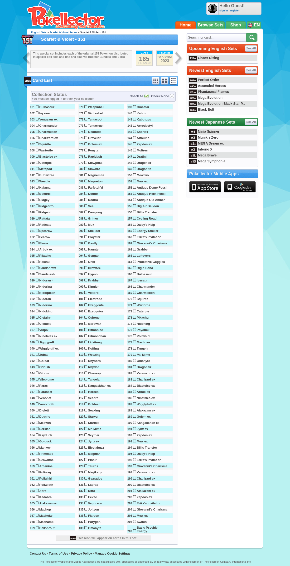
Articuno (143, 138)
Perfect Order (204, 80)
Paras (43, 385)
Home (186, 25)
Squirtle (45, 144)
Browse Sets (210, 25)
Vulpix (43, 330)
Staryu (92, 416)
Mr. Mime (94, 429)
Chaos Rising (204, 58)
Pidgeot (45, 212)
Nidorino (45, 305)
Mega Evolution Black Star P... (217, 103)
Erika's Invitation (149, 237)
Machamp (46, 522)
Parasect (45, 392)
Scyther (93, 435)
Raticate (45, 224)
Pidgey (44, 200)
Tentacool (95, 119)
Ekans (43, 243)
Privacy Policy (81, 553)
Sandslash (47, 274)
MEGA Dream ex (206, 143)
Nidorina (45, 286)
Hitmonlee (95, 330)
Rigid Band (145, 268)
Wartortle (46, 150)
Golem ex (95, 144)
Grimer (93, 218)
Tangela (93, 379)
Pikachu (45, 255)
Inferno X (200, 149)
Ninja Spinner (204, 131)
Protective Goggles (151, 262)
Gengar (93, 255)
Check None (160, 96)
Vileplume (46, 379)
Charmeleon (48, 132)
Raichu (44, 262)
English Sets (39, 32)
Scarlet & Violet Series (63, 32)
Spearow (45, 231)
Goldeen (94, 404)
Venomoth (46, 404)
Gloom (44, 373)
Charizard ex (48, 138)
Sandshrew (47, 268)
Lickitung (95, 342)
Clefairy (45, 317)
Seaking (94, 410)
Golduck (45, 441)
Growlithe (46, 460)
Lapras (93, 484)
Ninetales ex (48, 336)
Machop (45, 509)
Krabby (93, 280)
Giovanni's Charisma (152, 243)
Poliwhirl (45, 478)
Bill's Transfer (147, 212)
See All (251, 48)
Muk (91, 224)
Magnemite (96, 175)
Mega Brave (203, 155)
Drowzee (94, 268)
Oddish (44, 367)
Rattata (44, 218)
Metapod (45, 169)
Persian (44, 429)
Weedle (44, 181)
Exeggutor (95, 311)
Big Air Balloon (148, 206)
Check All (137, 96)
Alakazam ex (48, 503)
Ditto (91, 491)
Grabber (143, 249)
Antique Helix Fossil (151, 193)
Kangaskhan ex (99, 385)
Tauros (93, 466)
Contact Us (38, 553)
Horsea (93, 392)
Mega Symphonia (207, 161)
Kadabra (45, 497)
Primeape (46, 454)
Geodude (94, 132)
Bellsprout (46, 528)
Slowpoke (95, 163)
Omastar (143, 107)
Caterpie (45, 163)
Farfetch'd (95, 187)
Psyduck (45, 435)
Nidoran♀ (46, 280)
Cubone (93, 317)
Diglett (44, 410)
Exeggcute (96, 305)
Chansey (94, 373)
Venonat (45, 398)
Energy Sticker (147, 231)
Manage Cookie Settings (112, 553)
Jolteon (93, 509)
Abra (42, 491)
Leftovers (144, 255)
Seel (91, 206)
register (234, 10)
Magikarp (95, 472)
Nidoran (45, 299)
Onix (91, 262)
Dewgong (95, 212)
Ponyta (93, 150)
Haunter (94, 249)
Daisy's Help (146, 224)
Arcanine (46, 466)
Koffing (93, 348)
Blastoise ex (48, 156)
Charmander (48, 125)
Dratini (141, 156)
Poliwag (45, 472)
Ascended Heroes (207, 86)
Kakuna (44, 187)
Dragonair (144, 163)
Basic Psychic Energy (147, 529)
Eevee (92, 497)
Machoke (46, 515)
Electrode (95, 299)
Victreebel (95, 113)
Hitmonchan (97, 336)
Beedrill (45, 193)
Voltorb (93, 293)
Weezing (94, 354)
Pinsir (92, 460)
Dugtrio (44, 416)
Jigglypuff (46, 342)
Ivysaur (44, 113)
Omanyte (94, 528)
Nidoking (46, 311)
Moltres (142, 150)
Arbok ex (46, 249)
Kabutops (144, 119)
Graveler (94, 138)
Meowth (45, 423)
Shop (235, 25)
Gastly (92, 243)
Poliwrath (46, 484)
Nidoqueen (47, 293)
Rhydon (93, 367)
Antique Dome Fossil (152, 187)
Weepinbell (96, 107)
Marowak (94, 324)
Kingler (93, 286)
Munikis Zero (203, 137)
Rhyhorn (94, 361)
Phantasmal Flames (209, 92)
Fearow (44, 237)
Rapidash (95, 156)
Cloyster (94, 237)
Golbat (44, 361)
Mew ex (142, 181)
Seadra (93, 398)
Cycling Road (146, 218)
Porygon (94, 522)
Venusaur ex (48, 119)
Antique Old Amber (151, 200)
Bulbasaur (46, 107)
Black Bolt (201, 109)
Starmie (93, 423)
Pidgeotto (46, 206)
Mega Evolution (205, 98)
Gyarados (95, 478)
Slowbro (94, 169)
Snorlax (142, 132)
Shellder (94, 231)
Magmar (94, 454)
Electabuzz (96, 447)
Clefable (45, 324)
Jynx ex (93, 441)
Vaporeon (95, 503)
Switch (142, 522)
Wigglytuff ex (49, 348)
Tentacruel (95, 125)
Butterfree (46, 175)
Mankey (45, 447)
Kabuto (142, 113)
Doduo (93, 193)
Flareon (93, 515)
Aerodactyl (145, 125)
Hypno (92, 274)
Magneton (95, 181)
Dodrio (93, 200)
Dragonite (144, 169)
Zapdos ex (144, 144)
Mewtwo (143, 175)
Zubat (43, 354)
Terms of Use (58, 553)
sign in (223, 10)
